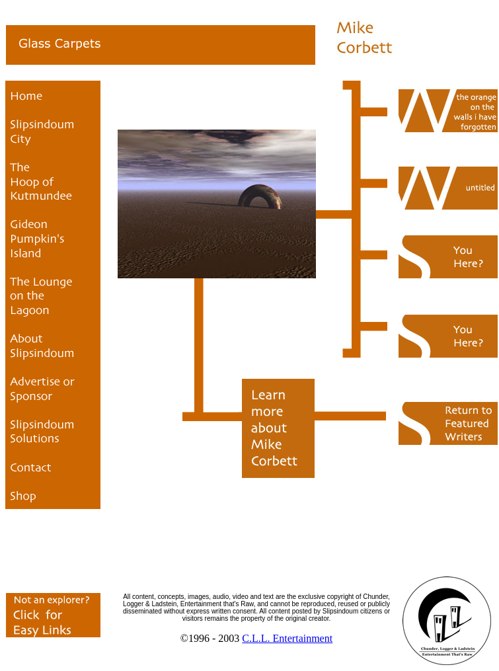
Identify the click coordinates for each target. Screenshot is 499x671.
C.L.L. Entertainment (287, 638)
